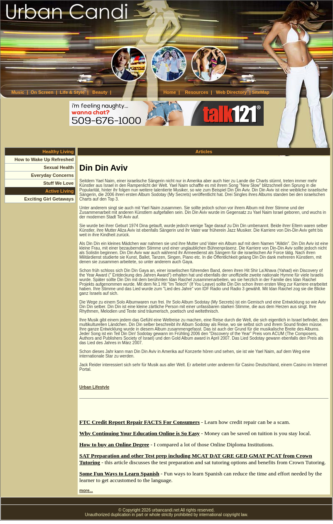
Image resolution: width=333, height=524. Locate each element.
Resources (196, 92)
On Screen (42, 92)
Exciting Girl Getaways (48, 198)
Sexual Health (58, 167)
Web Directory (231, 92)
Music (17, 92)
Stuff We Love (58, 183)
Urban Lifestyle (94, 387)
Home (169, 92)
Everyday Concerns (52, 175)
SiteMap (260, 92)
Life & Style (72, 92)
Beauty (100, 92)
